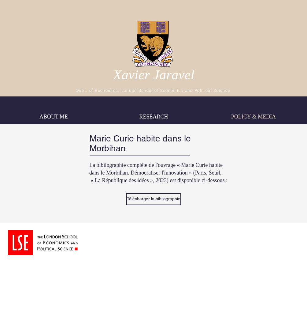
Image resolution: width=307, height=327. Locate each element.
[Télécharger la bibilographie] (153, 199)
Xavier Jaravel (153, 74)
